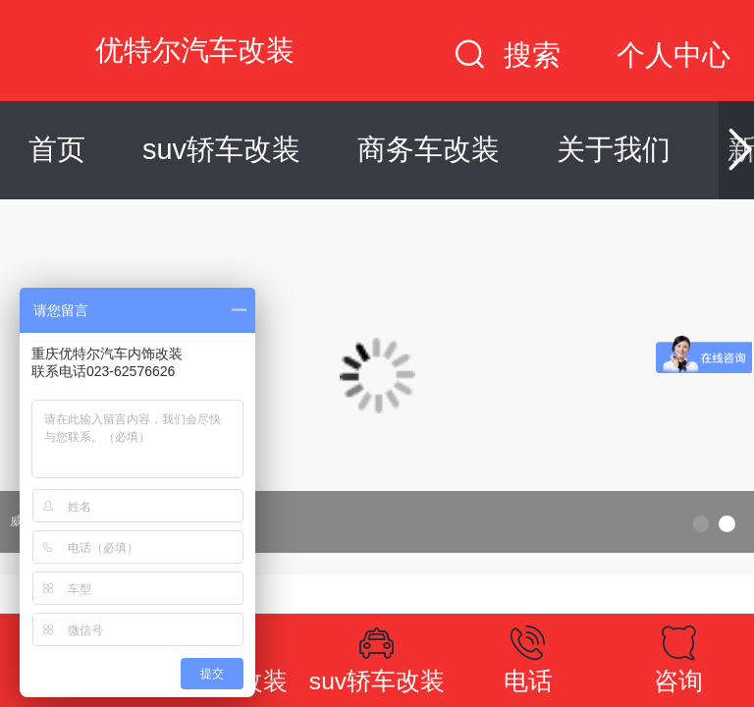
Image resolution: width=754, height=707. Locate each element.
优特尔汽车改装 (195, 50)
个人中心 (673, 55)
